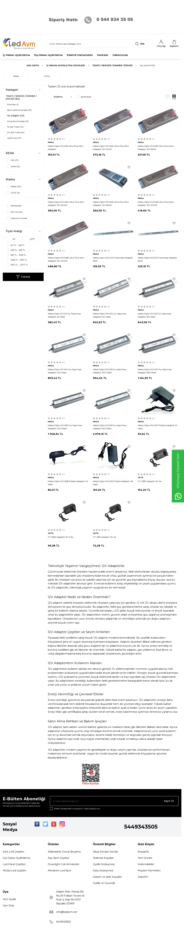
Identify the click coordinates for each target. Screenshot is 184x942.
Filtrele (23, 277)
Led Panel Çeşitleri (14, 864)
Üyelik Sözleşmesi (104, 864)
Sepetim (143, 876)
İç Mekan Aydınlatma (16, 55)
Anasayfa (143, 851)
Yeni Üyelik (9, 899)
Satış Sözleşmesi (103, 870)
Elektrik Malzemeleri (80, 55)
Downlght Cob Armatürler (63, 864)
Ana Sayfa (33, 65)
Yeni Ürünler (145, 858)
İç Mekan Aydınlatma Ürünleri (65, 65)
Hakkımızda (120, 55)
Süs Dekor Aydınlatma (16, 858)
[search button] (140, 43)
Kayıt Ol (169, 801)
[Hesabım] (161, 44)
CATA (47, 76)
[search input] (97, 43)
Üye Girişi (8, 905)
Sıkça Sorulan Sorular (105, 851)
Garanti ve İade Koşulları (107, 876)
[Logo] (21, 43)
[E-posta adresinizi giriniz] (114, 801)
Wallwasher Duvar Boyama (64, 851)
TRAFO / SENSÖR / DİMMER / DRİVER (112, 65)
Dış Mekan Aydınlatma (48, 55)
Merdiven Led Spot (59, 870)
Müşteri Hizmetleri (149, 870)
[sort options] (62, 97)
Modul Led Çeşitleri (14, 870)
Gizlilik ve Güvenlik (104, 883)
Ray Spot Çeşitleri (58, 858)
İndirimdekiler (146, 864)
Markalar (102, 55)
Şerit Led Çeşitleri (13, 851)
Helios (16, 76)
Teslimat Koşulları (103, 858)
